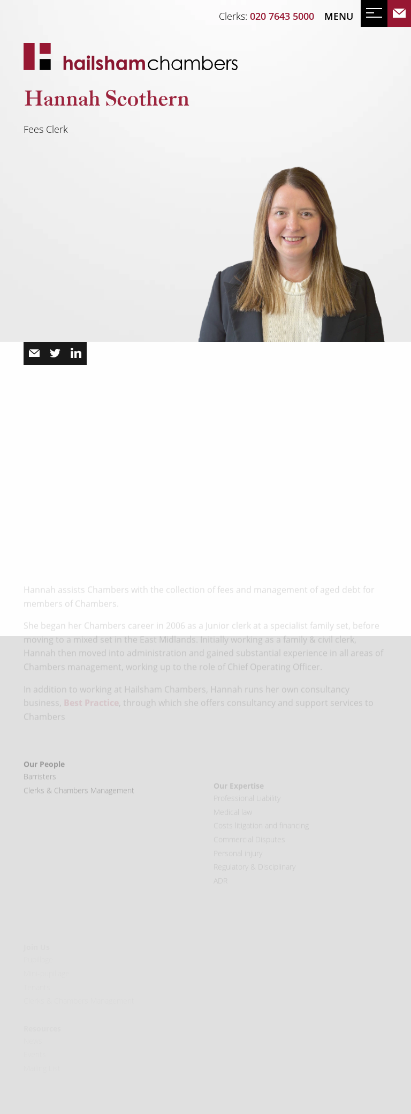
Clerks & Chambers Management (79, 824)
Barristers (40, 810)
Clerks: (266, 16)
